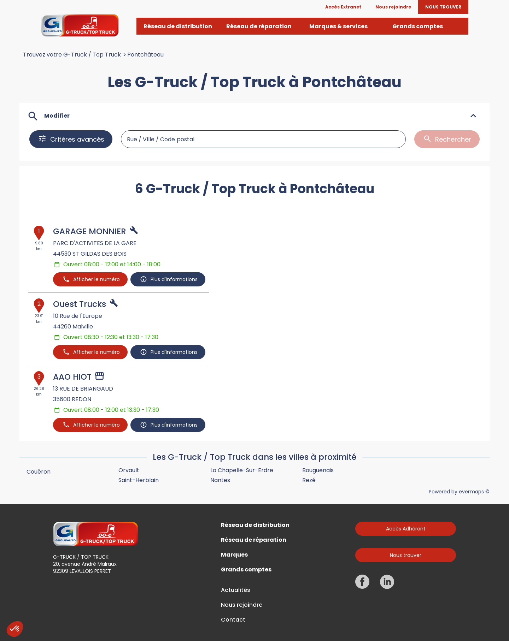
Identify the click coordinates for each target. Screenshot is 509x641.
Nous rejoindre (241, 605)
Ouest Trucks (79, 304)
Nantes (220, 480)
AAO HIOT (72, 376)
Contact (233, 619)
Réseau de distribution (255, 525)
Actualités (235, 590)
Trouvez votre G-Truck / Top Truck (72, 54)
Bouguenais (318, 470)
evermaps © (474, 491)
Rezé (309, 480)
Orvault (128, 470)
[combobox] (263, 139)
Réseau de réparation (253, 540)
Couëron (39, 472)
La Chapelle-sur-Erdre (241, 470)
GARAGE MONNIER (89, 231)
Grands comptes (246, 569)
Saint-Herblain (138, 480)
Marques (234, 554)
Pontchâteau (145, 54)
